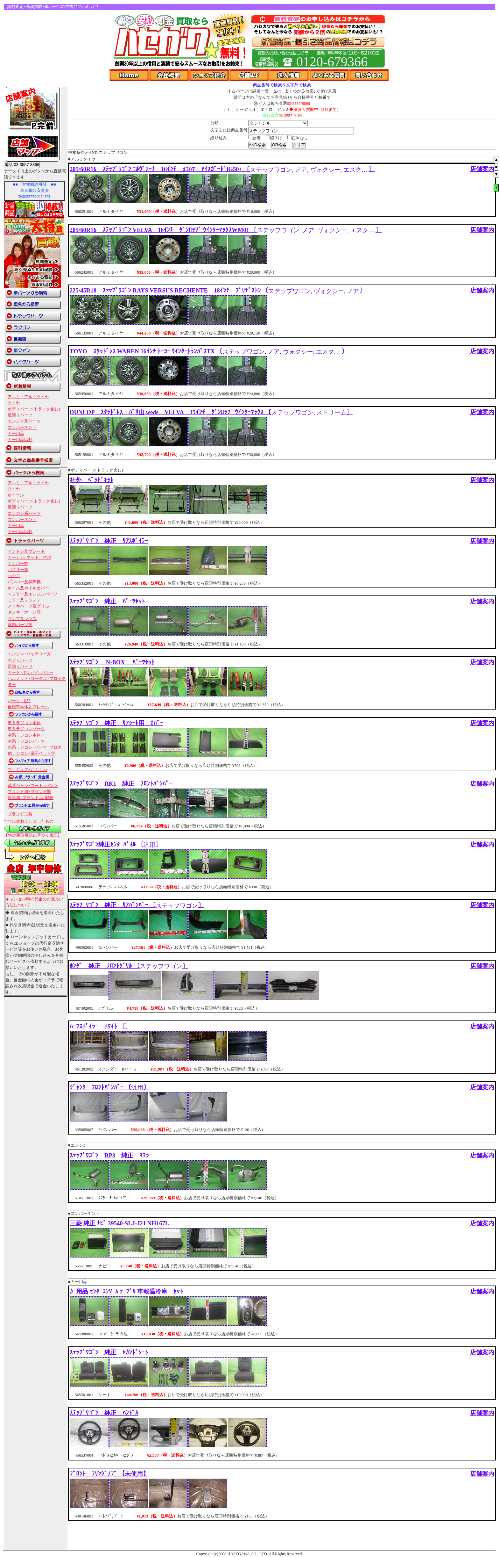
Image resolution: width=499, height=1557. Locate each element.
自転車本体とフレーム (28, 707)
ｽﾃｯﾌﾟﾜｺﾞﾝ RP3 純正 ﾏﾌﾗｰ (111, 1155)
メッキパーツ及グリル (28, 606)
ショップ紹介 (209, 75)
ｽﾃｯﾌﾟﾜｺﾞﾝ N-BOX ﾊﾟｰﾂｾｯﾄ (112, 662)
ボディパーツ (20, 660)
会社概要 (170, 75)
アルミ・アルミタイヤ (28, 397)
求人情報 (289, 75)
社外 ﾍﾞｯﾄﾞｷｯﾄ (91, 480)
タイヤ (14, 403)
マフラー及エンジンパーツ (32, 594)
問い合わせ (369, 75)
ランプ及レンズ (22, 618)
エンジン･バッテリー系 (29, 654)
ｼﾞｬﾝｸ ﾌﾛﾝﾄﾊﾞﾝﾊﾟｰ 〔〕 (109, 1087)
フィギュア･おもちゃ (27, 770)
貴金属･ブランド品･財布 (30, 798)
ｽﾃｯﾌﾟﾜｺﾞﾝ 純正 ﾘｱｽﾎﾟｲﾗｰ (109, 540)
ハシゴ (14, 575)
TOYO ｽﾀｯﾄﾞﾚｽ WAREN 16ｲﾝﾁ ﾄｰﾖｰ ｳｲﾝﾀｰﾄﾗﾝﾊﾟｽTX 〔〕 (208, 351)
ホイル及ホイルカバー (28, 588)
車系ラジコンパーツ (26, 729)
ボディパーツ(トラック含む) (34, 409)
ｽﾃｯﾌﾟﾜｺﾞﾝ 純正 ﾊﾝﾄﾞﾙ (104, 1412)
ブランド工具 (20, 814)
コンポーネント (22, 427)
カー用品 (16, 433)
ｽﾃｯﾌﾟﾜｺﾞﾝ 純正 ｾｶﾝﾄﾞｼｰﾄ (109, 1352)
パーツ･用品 (19, 701)
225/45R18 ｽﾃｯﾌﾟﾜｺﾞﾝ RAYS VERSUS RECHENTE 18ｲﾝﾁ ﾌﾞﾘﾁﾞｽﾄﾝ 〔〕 (217, 290)
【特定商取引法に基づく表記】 (33, 835)
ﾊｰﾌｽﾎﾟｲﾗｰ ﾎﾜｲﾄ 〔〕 (100, 1026)
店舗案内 (482, 169)
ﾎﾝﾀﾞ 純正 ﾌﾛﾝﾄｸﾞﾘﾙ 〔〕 (129, 965)
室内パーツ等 (20, 625)
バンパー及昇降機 (24, 582)
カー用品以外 (20, 439)
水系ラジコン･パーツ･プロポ (35, 747)
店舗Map (249, 75)
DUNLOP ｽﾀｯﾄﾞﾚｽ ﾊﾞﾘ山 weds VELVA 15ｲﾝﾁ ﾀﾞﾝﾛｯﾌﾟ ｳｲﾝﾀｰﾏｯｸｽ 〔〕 (211, 412)
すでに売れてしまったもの (28, 821)
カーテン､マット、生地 (29, 557)
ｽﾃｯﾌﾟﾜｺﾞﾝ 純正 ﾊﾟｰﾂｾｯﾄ (107, 601)
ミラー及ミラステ (24, 600)
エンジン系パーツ (24, 421)
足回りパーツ (20, 415)
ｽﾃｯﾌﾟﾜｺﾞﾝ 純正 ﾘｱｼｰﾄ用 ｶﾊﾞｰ (116, 723)
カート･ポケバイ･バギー (30, 672)
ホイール (16, 495)
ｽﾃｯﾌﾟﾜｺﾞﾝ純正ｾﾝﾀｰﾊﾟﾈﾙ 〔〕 (116, 844)
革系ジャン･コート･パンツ (33, 785)
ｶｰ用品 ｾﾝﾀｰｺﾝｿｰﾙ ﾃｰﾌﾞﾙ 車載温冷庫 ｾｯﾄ (126, 1291)
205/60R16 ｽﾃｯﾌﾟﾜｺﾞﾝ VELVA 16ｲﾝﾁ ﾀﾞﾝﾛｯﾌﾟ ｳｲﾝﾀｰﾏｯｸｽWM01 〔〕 (226, 230)
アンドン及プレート (26, 551)
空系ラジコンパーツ (26, 741)
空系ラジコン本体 (24, 735)
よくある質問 (329, 75)
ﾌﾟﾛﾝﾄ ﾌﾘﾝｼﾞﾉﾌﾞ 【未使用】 (109, 1473)
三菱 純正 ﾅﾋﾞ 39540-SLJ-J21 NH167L (119, 1223)
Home (129, 75)
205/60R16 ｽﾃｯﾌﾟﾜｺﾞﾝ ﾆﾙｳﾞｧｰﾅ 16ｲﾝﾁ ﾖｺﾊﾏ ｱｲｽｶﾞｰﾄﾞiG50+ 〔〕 (222, 169)
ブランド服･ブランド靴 (29, 791)
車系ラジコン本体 (24, 723)
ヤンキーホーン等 (24, 612)
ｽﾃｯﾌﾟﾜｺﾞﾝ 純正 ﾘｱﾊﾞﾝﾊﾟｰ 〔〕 (137, 905)
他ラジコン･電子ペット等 (31, 753)
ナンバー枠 (18, 563)
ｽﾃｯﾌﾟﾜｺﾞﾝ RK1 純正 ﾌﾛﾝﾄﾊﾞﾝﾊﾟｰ (121, 783)
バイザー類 (18, 569)
